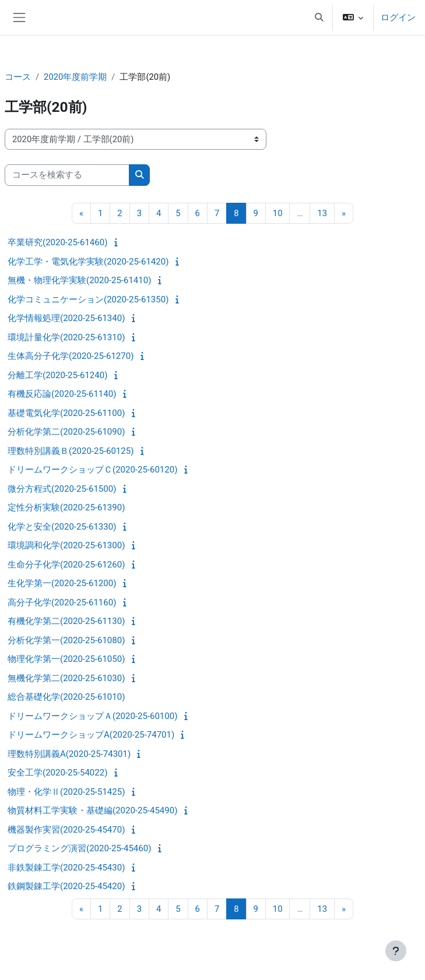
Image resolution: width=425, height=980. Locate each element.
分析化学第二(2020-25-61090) (66, 431)
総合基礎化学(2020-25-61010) (66, 697)
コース (18, 77)
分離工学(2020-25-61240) (57, 375)
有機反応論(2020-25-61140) (62, 394)
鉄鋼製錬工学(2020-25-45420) (66, 886)
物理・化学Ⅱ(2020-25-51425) (66, 792)
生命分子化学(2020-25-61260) (66, 564)
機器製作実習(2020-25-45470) (66, 829)
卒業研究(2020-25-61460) (57, 242)
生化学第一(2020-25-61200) (62, 583)
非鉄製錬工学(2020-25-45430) (66, 867)
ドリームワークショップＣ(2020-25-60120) (92, 469)
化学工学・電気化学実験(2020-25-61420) (88, 261)
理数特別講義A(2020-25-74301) (69, 754)
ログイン (398, 17)
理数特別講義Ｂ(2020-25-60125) (71, 451)
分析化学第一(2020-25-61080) (66, 640)
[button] (318, 17)
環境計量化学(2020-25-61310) (66, 337)
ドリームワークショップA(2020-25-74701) (91, 734)
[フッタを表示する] (395, 950)
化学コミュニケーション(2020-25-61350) (88, 299)
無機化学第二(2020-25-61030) (66, 678)
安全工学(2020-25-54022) (57, 772)
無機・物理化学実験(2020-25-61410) (79, 280)
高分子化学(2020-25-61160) (62, 602)
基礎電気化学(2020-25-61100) (66, 413)
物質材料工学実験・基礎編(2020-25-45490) (92, 810)
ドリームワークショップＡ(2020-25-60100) (92, 716)
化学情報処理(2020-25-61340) (66, 318)
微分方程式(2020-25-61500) (62, 489)
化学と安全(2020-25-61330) (62, 526)
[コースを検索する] (67, 174)
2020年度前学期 (75, 77)
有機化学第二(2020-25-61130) (66, 621)
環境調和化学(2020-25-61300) (66, 545)
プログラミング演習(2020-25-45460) (79, 848)
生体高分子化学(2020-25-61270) (71, 356)
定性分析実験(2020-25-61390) (66, 507)
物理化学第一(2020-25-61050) (66, 659)
